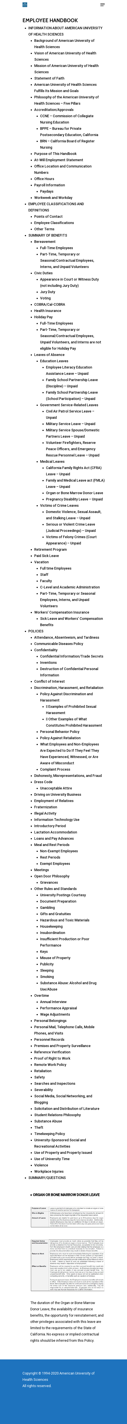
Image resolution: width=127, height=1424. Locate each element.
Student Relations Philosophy (57, 1115)
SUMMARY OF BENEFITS (47, 235)
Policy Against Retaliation (60, 738)
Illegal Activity (45, 813)
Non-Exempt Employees (59, 851)
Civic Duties (43, 273)
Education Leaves (54, 361)
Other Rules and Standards (55, 889)
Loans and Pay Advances (54, 838)
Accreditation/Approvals (54, 110)
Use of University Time (52, 1159)
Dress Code (43, 782)
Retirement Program (50, 549)
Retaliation (42, 1071)
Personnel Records (49, 1039)
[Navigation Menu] (102, 5)
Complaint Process (55, 769)
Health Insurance (47, 311)
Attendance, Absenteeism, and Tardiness (66, 637)
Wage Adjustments (55, 1014)
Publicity (47, 964)
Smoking (47, 977)
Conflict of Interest (49, 681)
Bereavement (45, 242)
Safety (39, 1077)
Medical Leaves (52, 461)
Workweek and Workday (53, 198)
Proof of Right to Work (52, 1058)
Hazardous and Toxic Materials (64, 920)
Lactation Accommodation (55, 832)
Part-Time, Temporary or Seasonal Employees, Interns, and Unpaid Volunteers (67, 599)
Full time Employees (55, 568)
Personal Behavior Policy (59, 732)
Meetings (41, 870)
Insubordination (52, 933)
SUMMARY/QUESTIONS (47, 1178)
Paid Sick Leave (46, 556)
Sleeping (47, 970)
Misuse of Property (55, 958)
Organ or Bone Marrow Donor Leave (74, 493)
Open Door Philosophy (51, 876)
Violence (41, 1165)
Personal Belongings (50, 1021)
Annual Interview (53, 1002)
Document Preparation (58, 901)
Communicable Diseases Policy (58, 644)
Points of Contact (48, 216)
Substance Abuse (48, 1121)
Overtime (41, 995)
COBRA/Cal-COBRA (49, 304)
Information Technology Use (56, 820)
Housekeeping (51, 926)
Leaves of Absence (49, 355)
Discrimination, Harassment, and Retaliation (68, 688)
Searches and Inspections (54, 1083)
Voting (45, 298)
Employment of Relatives (54, 801)
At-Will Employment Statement (58, 160)
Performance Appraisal (58, 1008)
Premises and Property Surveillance (62, 1046)
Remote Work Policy (50, 1065)
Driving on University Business (57, 794)
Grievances (49, 882)
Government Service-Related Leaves (69, 405)
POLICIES (35, 631)
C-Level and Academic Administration (70, 587)
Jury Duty (47, 292)
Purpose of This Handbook (55, 154)
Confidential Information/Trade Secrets (71, 656)
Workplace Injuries (49, 1171)
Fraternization (45, 807)
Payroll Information (49, 185)
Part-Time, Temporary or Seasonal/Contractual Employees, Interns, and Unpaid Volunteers (67, 260)
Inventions (48, 662)
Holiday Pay (43, 317)
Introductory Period (50, 826)
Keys (44, 951)
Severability (43, 1090)
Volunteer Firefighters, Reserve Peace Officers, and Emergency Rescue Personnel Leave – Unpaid (72, 449)
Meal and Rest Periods (51, 845)
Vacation (41, 562)
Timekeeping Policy (49, 1134)
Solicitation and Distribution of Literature (66, 1109)
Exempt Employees (55, 864)
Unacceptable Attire (56, 788)
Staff (44, 575)
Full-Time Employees (56, 248)
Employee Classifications (54, 223)
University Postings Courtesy (63, 895)
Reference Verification (52, 1052)
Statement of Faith (49, 78)
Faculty (46, 581)
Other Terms (44, 229)
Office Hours (44, 179)
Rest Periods (50, 857)
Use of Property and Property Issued (63, 1153)
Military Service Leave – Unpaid (70, 424)
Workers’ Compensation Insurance (61, 612)
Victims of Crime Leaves (59, 505)
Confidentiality (46, 650)
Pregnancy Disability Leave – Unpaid (74, 499)
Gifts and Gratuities (55, 914)
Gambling (47, 907)
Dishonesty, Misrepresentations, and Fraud (68, 776)
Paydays (46, 191)
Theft (38, 1127)
